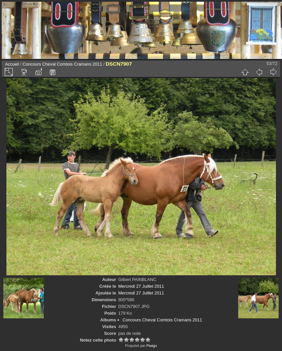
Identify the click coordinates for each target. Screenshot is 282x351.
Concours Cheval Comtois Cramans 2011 (62, 64)
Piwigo (151, 346)
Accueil (12, 64)
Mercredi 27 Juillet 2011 (141, 286)
